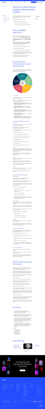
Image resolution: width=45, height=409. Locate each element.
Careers (38, 387)
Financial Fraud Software (18, 390)
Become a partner (39, 390)
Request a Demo (34, 2)
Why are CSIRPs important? (7, 17)
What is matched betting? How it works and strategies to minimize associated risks (17, 347)
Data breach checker (39, 391)
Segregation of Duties (5, 387)
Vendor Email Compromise (24, 385)
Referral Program (39, 394)
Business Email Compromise (25, 387)
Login (37, 0)
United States (40, 0)
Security (31, 387)
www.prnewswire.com (17, 333)
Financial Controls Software (18, 388)
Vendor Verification (40, 2)
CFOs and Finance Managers (12, 385)
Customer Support (34, 0)
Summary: (5, 22)
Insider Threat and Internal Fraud (25, 393)
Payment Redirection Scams (25, 395)
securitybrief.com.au (17, 330)
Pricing (3, 390)
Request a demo (22, 370)
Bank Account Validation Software (18, 385)
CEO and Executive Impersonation (25, 391)
